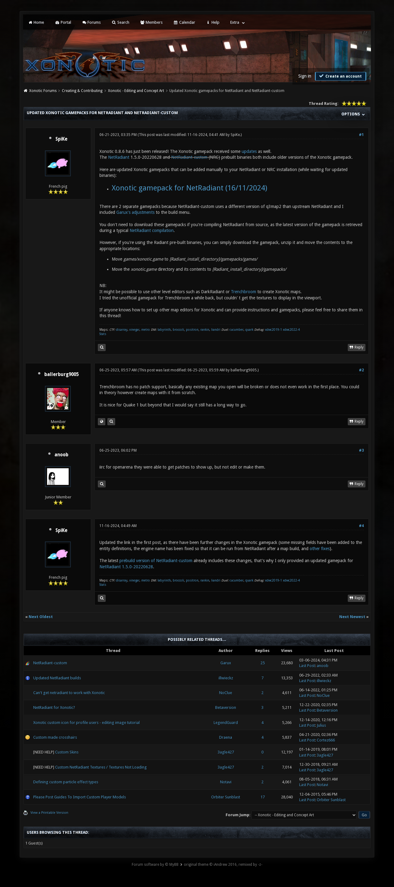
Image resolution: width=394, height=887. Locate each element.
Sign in (304, 76)
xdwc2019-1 (274, 329)
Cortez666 (326, 740)
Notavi (225, 782)
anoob (61, 454)
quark (249, 329)
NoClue (225, 692)
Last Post (307, 665)
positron (192, 329)
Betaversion (225, 707)
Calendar (184, 22)
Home (36, 22)
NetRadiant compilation (152, 230)
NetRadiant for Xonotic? (54, 707)
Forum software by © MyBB (155, 864)
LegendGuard (226, 722)
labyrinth (164, 329)
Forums (91, 22)
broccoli (178, 329)
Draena (225, 737)
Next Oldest (41, 616)
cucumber (236, 329)
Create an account (340, 76)
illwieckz (226, 678)
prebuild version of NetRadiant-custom (155, 560)
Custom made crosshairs (55, 737)
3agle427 (226, 752)
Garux (225, 663)
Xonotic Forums (43, 91)
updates (249, 151)
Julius (321, 725)
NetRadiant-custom (189, 157)
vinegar (134, 329)
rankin (204, 329)
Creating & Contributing (82, 91)
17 (262, 797)
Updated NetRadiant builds (57, 678)
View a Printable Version (49, 813)
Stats (102, 334)
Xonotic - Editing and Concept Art (136, 91)
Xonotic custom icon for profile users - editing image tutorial (86, 722)
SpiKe (61, 139)
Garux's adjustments (135, 212)
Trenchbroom (243, 291)
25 (262, 663)
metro (145, 329)
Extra (234, 22)
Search (120, 22)
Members (151, 22)
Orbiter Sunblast (225, 797)
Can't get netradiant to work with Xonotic (69, 692)
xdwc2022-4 (291, 329)
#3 (361, 450)
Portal (63, 22)
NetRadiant (119, 157)
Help (212, 22)
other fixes (320, 548)
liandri (215, 329)
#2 (361, 370)
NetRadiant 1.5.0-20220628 (126, 566)
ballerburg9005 (61, 374)
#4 (361, 526)
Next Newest (352, 616)
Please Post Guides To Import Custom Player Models (79, 797)
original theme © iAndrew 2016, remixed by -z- (223, 864)
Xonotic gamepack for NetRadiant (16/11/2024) (189, 188)
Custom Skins (66, 752)
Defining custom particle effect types (65, 782)
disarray (121, 329)
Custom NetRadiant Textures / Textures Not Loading (101, 767)
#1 (361, 135)
